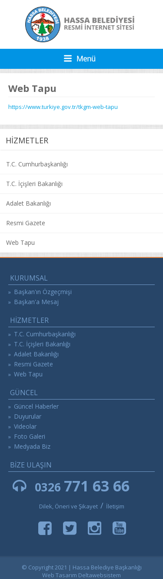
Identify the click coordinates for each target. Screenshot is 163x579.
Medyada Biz (32, 446)
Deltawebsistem (99, 575)
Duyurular (27, 416)
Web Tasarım (59, 575)
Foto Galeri (29, 436)
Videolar (25, 426)
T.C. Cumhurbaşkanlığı (37, 164)
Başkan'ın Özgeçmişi (43, 292)
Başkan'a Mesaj (36, 302)
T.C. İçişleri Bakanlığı (34, 183)
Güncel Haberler (36, 406)
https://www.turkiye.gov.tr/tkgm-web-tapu (63, 107)
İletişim (115, 506)
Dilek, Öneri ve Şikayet (68, 506)
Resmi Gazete (25, 223)
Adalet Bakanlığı (28, 203)
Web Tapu (20, 242)
